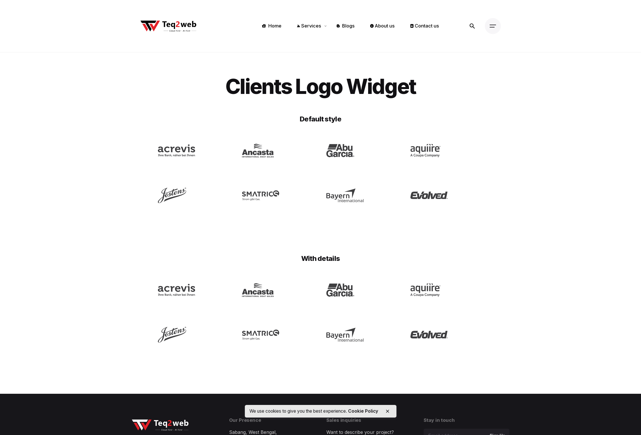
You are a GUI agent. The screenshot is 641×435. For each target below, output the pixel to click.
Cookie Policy (363, 411)
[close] (387, 411)
